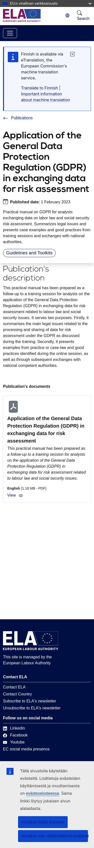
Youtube (14, 742)
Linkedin (14, 728)
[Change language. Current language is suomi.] (67, 15)
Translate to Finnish (39, 87)
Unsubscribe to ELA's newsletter (32, 708)
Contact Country (17, 694)
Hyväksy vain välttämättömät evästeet (55, 836)
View (15, 495)
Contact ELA (14, 687)
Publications (18, 118)
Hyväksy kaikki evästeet (43, 822)
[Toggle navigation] (10, 33)
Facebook (15, 735)
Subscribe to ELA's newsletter (29, 701)
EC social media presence (26, 749)
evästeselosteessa (42, 793)
